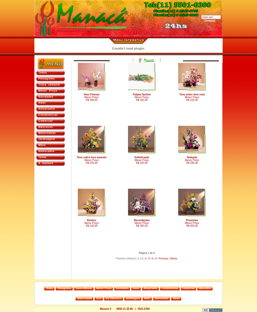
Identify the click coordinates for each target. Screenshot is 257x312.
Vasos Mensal (84, 288)
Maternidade (47, 133)
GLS (98, 298)
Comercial (45, 121)
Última (173, 258)
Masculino (45, 127)
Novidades (45, 96)
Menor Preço (47, 90)
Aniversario (46, 108)
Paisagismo (46, 78)
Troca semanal (49, 84)
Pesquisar (210, 20)
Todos (42, 72)
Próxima (163, 258)
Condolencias (48, 114)
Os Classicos (113, 298)
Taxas (42, 157)
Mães (42, 145)
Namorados (46, 151)
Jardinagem (46, 139)
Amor (42, 102)
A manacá (45, 163)
